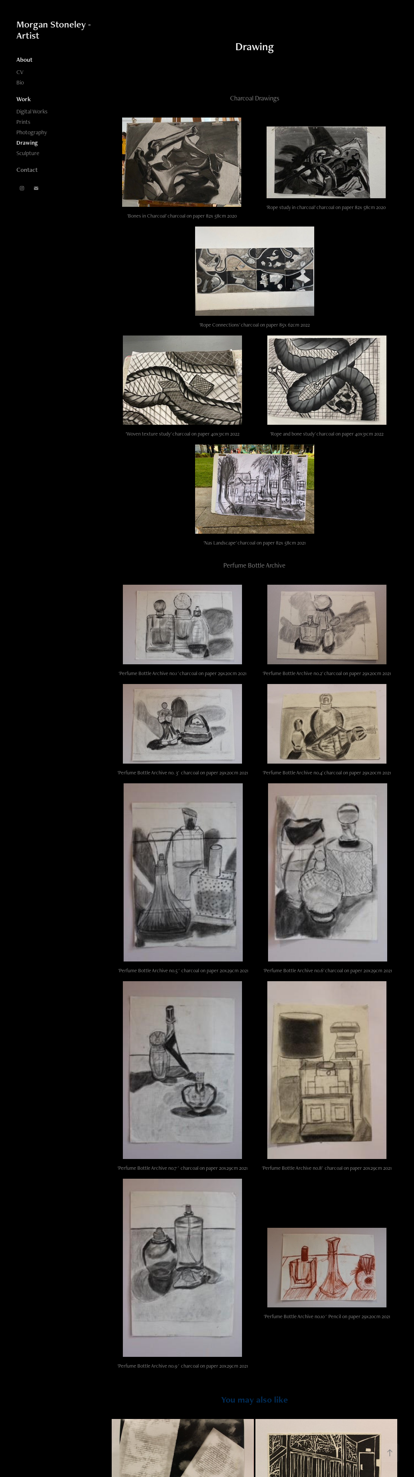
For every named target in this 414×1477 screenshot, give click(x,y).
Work (23, 99)
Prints (23, 122)
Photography (31, 132)
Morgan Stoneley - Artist (54, 30)
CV (19, 72)
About (24, 59)
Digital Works (32, 111)
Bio (20, 82)
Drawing (27, 143)
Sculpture (27, 153)
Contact (27, 170)
